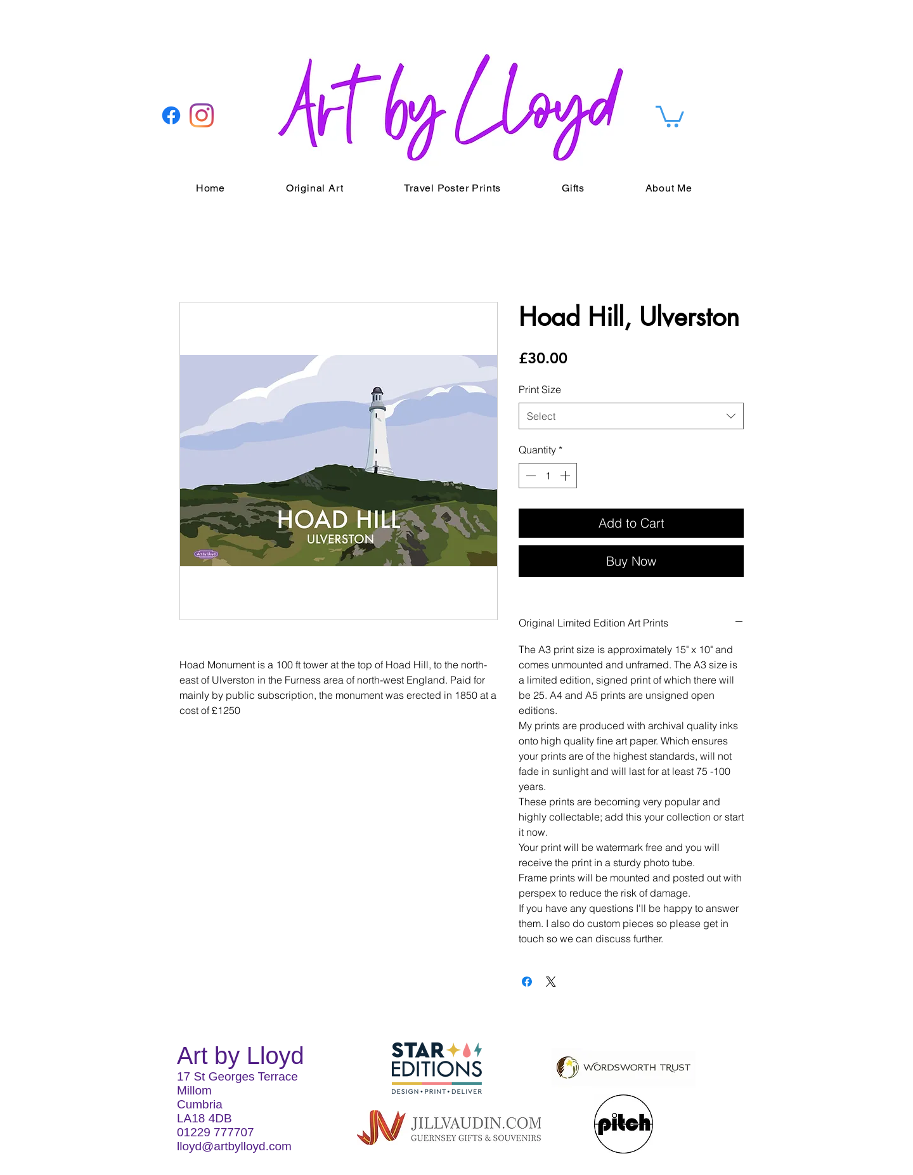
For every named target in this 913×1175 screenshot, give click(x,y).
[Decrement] (529, 476)
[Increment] (566, 476)
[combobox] (631, 416)
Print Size (540, 389)
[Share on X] (551, 981)
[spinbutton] (547, 476)
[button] (670, 115)
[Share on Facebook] (526, 981)
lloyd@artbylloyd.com (234, 1146)
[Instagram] (202, 115)
